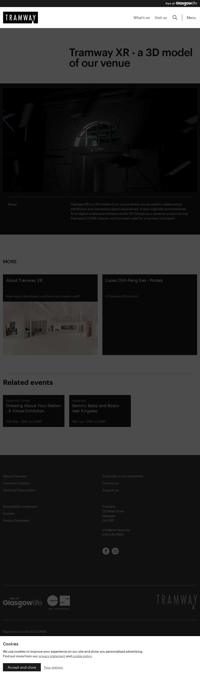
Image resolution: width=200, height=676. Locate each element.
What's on (142, 17)
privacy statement (51, 656)
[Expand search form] (175, 17)
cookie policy (82, 656)
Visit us (161, 17)
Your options (53, 667)
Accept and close (22, 667)
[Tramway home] (20, 17)
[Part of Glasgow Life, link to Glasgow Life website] (181, 4)
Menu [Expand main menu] (191, 17)
